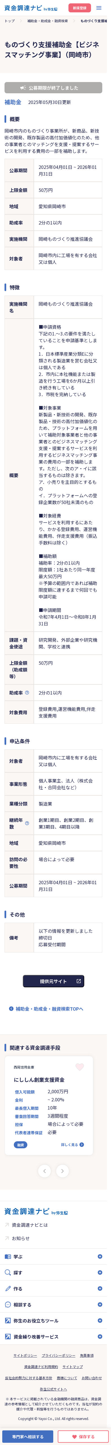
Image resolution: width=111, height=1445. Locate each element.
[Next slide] (62, 1171)
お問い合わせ (92, 1377)
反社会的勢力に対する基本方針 (28, 1377)
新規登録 (79, 7)
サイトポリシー (25, 1355)
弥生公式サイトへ (53, 1389)
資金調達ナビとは (30, 1224)
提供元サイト (53, 981)
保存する (87, 1436)
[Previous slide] (44, 1171)
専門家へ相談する (28, 1436)
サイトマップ (73, 1366)
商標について (67, 1377)
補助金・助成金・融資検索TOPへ (49, 1008)
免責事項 (87, 1355)
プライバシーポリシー (59, 1355)
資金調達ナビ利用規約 (41, 1366)
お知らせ (21, 1238)
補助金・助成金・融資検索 (47, 20)
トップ (10, 20)
